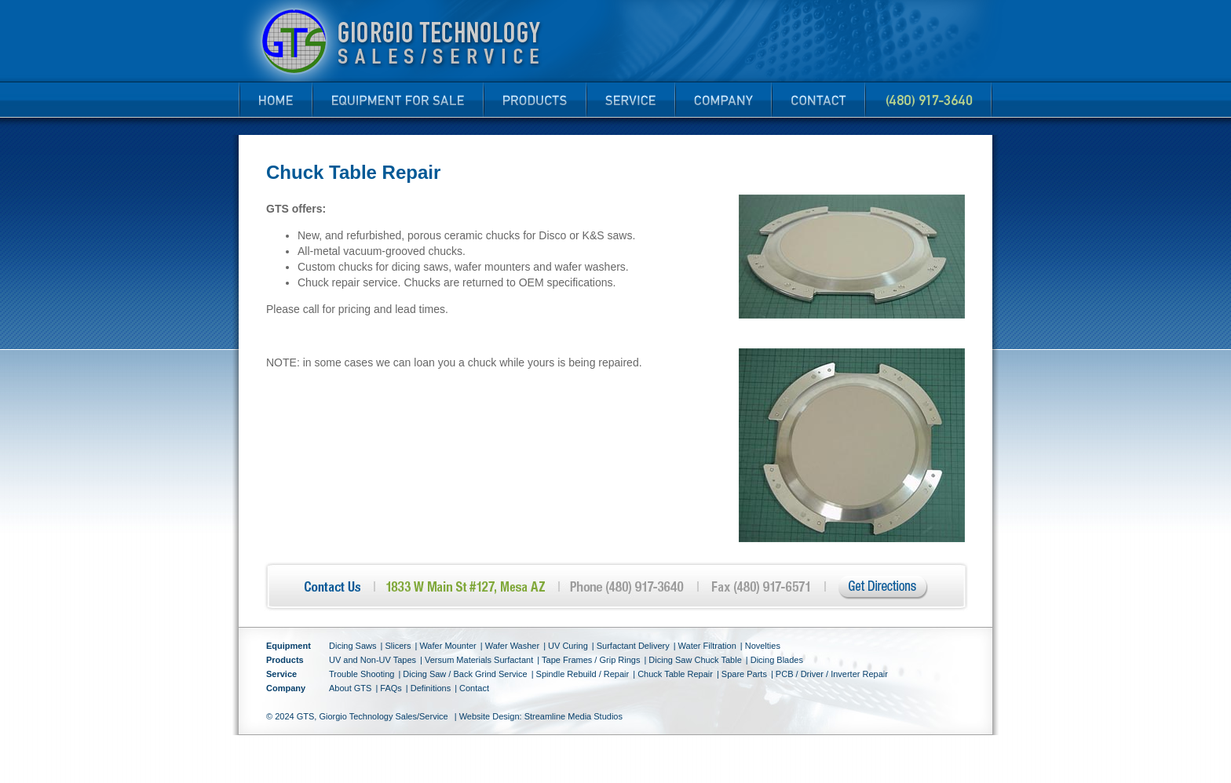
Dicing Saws (353, 645)
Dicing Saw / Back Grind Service (465, 674)
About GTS (350, 688)
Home (275, 99)
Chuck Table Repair (675, 674)
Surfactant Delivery (633, 645)
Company (719, 94)
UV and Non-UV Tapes (372, 660)
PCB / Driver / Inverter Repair (832, 674)
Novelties (762, 645)
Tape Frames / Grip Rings (591, 660)
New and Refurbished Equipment (394, 94)
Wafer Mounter (447, 645)
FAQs (391, 688)
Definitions (431, 688)
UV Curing (568, 645)
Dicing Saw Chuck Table (694, 660)
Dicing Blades (777, 660)
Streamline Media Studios (573, 716)
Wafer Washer (512, 645)
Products (531, 94)
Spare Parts (744, 674)
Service (627, 94)
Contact (817, 99)
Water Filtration (707, 645)
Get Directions (883, 587)
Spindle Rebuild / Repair (583, 674)
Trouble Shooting (361, 674)
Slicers (398, 645)
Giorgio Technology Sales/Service (383, 716)
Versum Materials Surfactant (479, 660)
